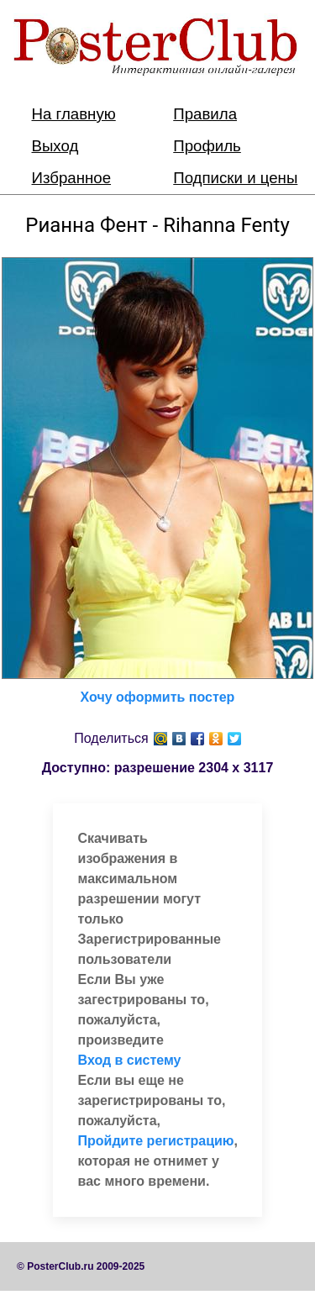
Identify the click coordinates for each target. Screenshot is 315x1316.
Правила (205, 114)
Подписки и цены (235, 178)
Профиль (207, 146)
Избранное (72, 178)
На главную (74, 114)
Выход (55, 146)
